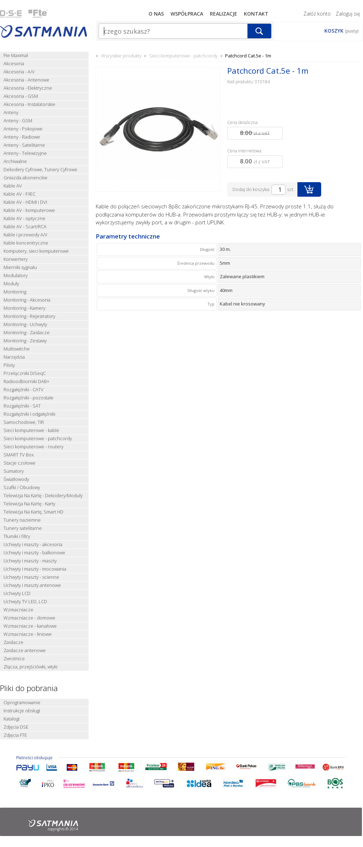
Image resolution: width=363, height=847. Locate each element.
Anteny (11, 112)
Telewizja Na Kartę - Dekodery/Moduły (43, 495)
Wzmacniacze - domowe (29, 618)
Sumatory (14, 471)
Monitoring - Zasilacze (27, 332)
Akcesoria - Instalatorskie (29, 104)
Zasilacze (13, 642)
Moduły (11, 283)
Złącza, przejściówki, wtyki (30, 666)
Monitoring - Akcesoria (27, 300)
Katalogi (11, 719)
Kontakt (256, 13)
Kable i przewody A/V (26, 234)
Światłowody (16, 479)
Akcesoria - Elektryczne (28, 88)
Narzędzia (14, 357)
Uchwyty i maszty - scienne (31, 577)
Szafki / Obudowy (22, 487)
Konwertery (16, 259)
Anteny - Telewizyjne (25, 153)
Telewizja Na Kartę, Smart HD (33, 512)
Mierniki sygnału (20, 267)
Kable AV (13, 186)
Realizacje (223, 13)
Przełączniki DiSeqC (25, 373)
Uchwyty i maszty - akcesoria (33, 544)
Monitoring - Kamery (24, 308)
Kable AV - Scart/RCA (25, 226)
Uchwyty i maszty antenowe (32, 585)
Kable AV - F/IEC (19, 194)
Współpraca (187, 13)
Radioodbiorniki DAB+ (26, 381)
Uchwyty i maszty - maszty (30, 561)
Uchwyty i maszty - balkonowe (34, 552)
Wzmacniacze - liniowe (28, 634)
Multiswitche (17, 349)
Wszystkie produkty (121, 55)
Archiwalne (15, 161)
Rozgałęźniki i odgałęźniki (29, 414)
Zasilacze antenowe (25, 650)
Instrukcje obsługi (22, 710)
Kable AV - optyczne (24, 218)
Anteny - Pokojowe (23, 129)
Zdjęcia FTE (15, 735)
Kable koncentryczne (26, 243)
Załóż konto (317, 13)
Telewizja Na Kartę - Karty (29, 503)
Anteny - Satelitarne (24, 145)
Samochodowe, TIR (24, 422)
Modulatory (16, 275)
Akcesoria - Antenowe (26, 80)
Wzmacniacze (18, 609)
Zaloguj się (348, 13)
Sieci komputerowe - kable (31, 430)
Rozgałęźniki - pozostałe (29, 398)
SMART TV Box (19, 455)
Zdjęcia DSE (16, 727)
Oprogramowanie (22, 702)
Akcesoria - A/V (19, 71)
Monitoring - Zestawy (25, 340)
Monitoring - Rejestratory (29, 316)
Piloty (9, 365)
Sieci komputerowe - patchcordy (38, 438)
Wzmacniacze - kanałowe (30, 626)
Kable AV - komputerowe (29, 210)
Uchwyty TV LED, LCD (25, 601)
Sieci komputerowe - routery (33, 446)
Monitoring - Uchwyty (25, 324)
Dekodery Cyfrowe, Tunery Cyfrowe (40, 169)
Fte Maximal (16, 55)
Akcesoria (14, 63)
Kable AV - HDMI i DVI (25, 202)
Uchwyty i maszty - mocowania (35, 569)
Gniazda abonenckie (26, 177)
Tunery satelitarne (23, 528)
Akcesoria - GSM (21, 96)
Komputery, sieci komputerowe (36, 251)
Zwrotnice (14, 658)
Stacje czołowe (19, 463)
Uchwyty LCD (17, 593)
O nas (156, 13)
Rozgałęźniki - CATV (24, 389)
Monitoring (15, 292)
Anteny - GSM (18, 120)
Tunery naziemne (22, 520)
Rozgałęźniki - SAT (22, 406)
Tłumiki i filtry (17, 536)
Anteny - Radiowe (22, 137)
